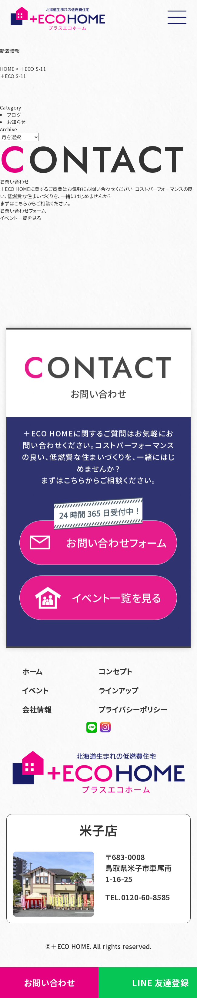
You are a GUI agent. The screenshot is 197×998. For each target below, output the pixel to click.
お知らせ (16, 122)
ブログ (14, 115)
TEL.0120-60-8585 (137, 897)
